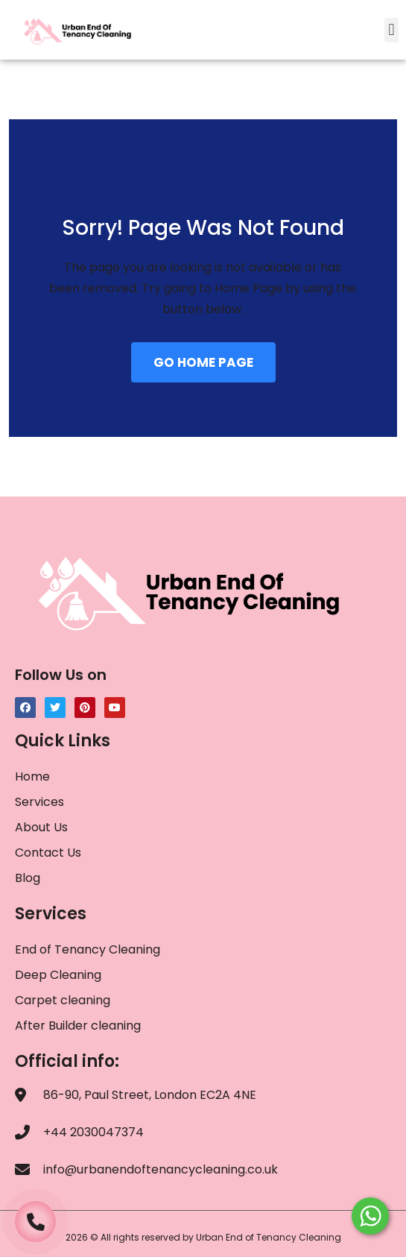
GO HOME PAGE (203, 362)
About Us (41, 827)
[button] (391, 30)
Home (32, 776)
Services (39, 801)
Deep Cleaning (58, 974)
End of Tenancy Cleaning (87, 949)
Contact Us (48, 852)
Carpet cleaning (62, 1000)
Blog (27, 877)
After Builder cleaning (79, 1025)
